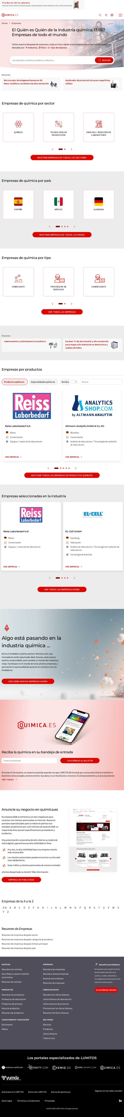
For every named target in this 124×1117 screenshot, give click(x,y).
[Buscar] (100, 15)
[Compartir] (106, 15)
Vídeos (5, 1029)
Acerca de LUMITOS (37, 1091)
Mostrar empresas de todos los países (62, 234)
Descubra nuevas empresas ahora (28, 681)
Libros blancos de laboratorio (57, 999)
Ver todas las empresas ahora (62, 589)
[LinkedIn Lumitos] (120, 1100)
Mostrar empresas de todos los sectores (61, 157)
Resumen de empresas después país (19, 948)
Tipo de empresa (58, 47)
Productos (48, 1029)
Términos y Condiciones (28, 1100)
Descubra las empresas (54, 969)
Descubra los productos (13, 994)
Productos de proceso (12, 1003)
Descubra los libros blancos (56, 994)
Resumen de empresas (54, 982)
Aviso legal (7, 1100)
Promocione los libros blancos (57, 1008)
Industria (32, 47)
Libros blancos (50, 1033)
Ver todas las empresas (62, 311)
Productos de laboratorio (14, 999)
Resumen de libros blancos (56, 1012)
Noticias (47, 1024)
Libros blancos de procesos (56, 1003)
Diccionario (7, 1024)
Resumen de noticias (12, 981)
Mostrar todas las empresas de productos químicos (62, 475)
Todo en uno (49, 1038)
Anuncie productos (11, 1008)
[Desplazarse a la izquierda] (72, 382)
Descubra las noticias (12, 969)
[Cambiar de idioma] (112, 15)
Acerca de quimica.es (60, 1091)
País (43, 47)
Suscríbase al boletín (80, 760)
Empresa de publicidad (21, 879)
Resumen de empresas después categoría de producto (27, 939)
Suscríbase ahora (106, 990)
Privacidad (50, 1100)
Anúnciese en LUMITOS (13, 1091)
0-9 (4, 907)
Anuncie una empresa (53, 978)
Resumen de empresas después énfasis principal (25, 943)
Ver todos (10, 779)
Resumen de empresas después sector (20, 935)
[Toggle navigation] (120, 15)
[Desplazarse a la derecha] (76, 382)
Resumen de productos (13, 1012)
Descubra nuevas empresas (56, 973)
